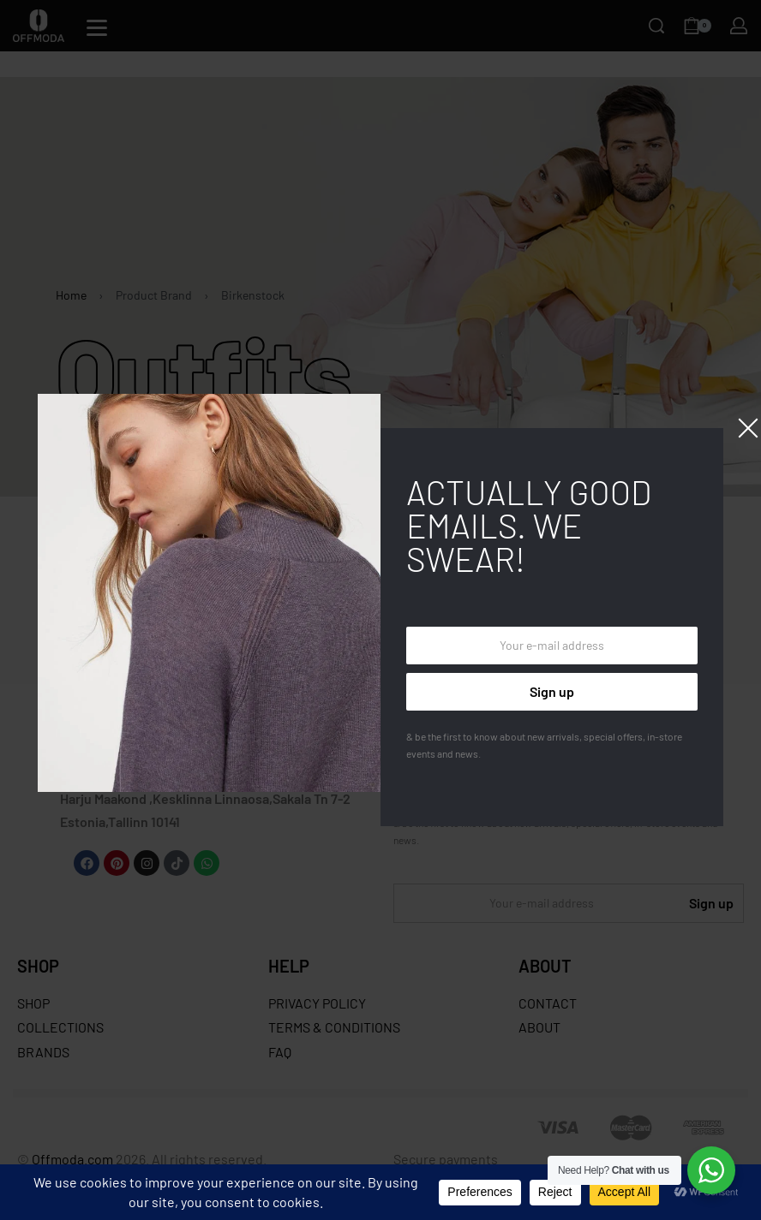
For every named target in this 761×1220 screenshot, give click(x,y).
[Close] (748, 428)
